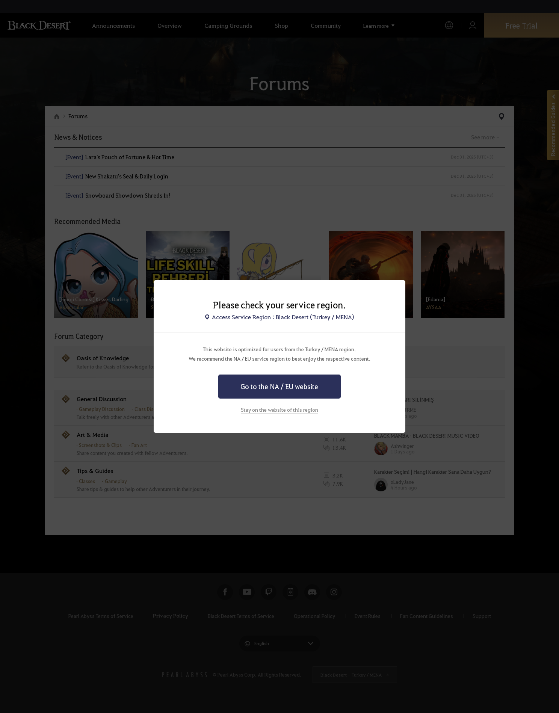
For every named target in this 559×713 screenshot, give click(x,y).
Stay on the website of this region (279, 409)
